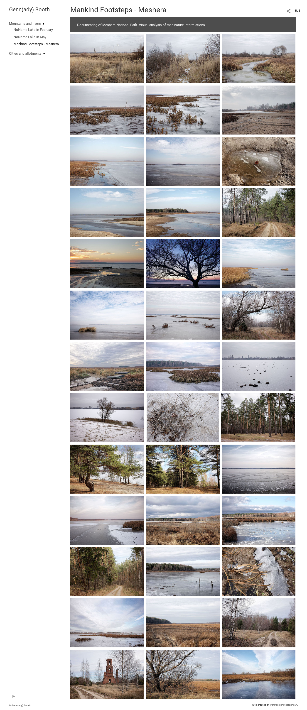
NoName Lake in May (30, 37)
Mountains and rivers (25, 24)
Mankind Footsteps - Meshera (36, 44)
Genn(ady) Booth (29, 9)
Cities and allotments (25, 53)
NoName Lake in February (33, 30)
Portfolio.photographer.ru (284, 704)
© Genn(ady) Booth (19, 705)
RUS (297, 10)
